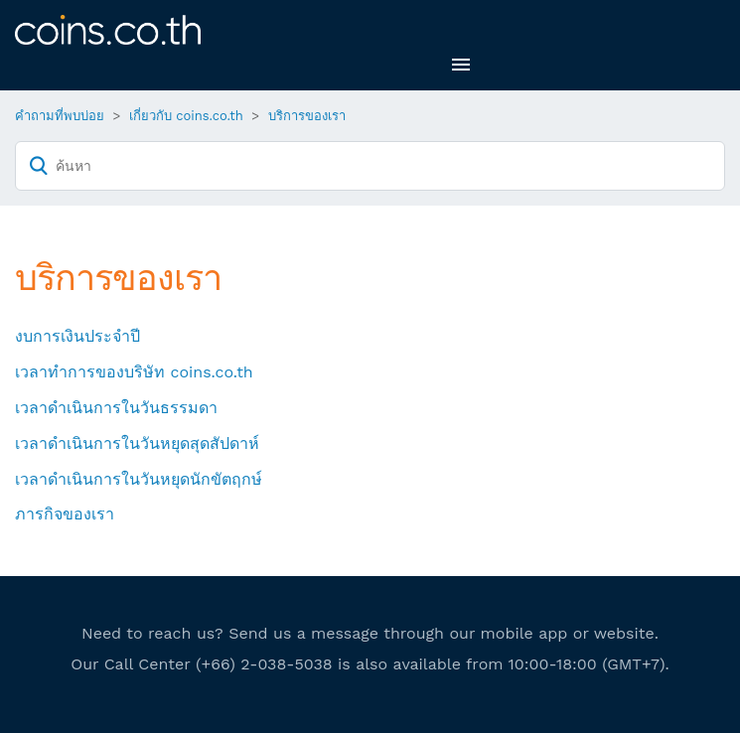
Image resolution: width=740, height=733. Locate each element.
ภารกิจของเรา (64, 514)
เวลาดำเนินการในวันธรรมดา (116, 407)
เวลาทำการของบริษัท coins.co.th (134, 372)
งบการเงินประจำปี (77, 336)
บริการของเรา (307, 115)
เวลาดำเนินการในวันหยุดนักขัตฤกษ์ (138, 479)
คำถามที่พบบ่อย (59, 115)
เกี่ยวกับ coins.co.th (186, 115)
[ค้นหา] (370, 166)
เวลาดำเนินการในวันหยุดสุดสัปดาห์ (137, 443)
